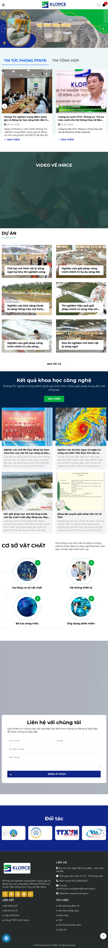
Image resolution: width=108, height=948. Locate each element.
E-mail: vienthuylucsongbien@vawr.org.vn (75, 889)
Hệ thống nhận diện (68, 926)
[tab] (25, 60)
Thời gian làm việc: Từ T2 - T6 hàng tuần (79, 878)
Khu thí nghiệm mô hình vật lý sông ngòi (80, 346)
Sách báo (62, 917)
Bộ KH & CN (10, 912)
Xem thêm (12, 139)
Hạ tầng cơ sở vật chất (27, 589)
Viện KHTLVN (10, 917)
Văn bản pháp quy (67, 912)
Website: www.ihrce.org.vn (72, 895)
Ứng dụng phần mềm (81, 625)
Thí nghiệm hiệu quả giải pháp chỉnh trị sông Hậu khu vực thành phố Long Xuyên (80, 309)
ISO (59, 922)
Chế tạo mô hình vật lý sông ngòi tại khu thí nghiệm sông (26, 272)
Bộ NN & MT (10, 907)
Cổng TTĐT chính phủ (15, 922)
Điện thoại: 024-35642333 (71, 882)
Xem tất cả (54, 366)
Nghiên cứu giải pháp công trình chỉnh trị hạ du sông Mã (81, 272)
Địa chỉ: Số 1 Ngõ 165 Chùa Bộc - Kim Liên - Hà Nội (80, 872)
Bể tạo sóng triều (27, 625)
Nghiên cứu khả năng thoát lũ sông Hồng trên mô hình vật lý (25, 309)
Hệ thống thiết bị (81, 589)
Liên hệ (61, 931)
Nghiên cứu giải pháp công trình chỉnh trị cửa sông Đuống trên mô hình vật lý (25, 346)
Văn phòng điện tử (67, 907)
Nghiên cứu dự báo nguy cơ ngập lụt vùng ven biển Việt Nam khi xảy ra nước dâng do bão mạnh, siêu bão (79, 454)
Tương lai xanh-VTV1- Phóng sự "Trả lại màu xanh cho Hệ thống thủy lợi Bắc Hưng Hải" (81, 120)
